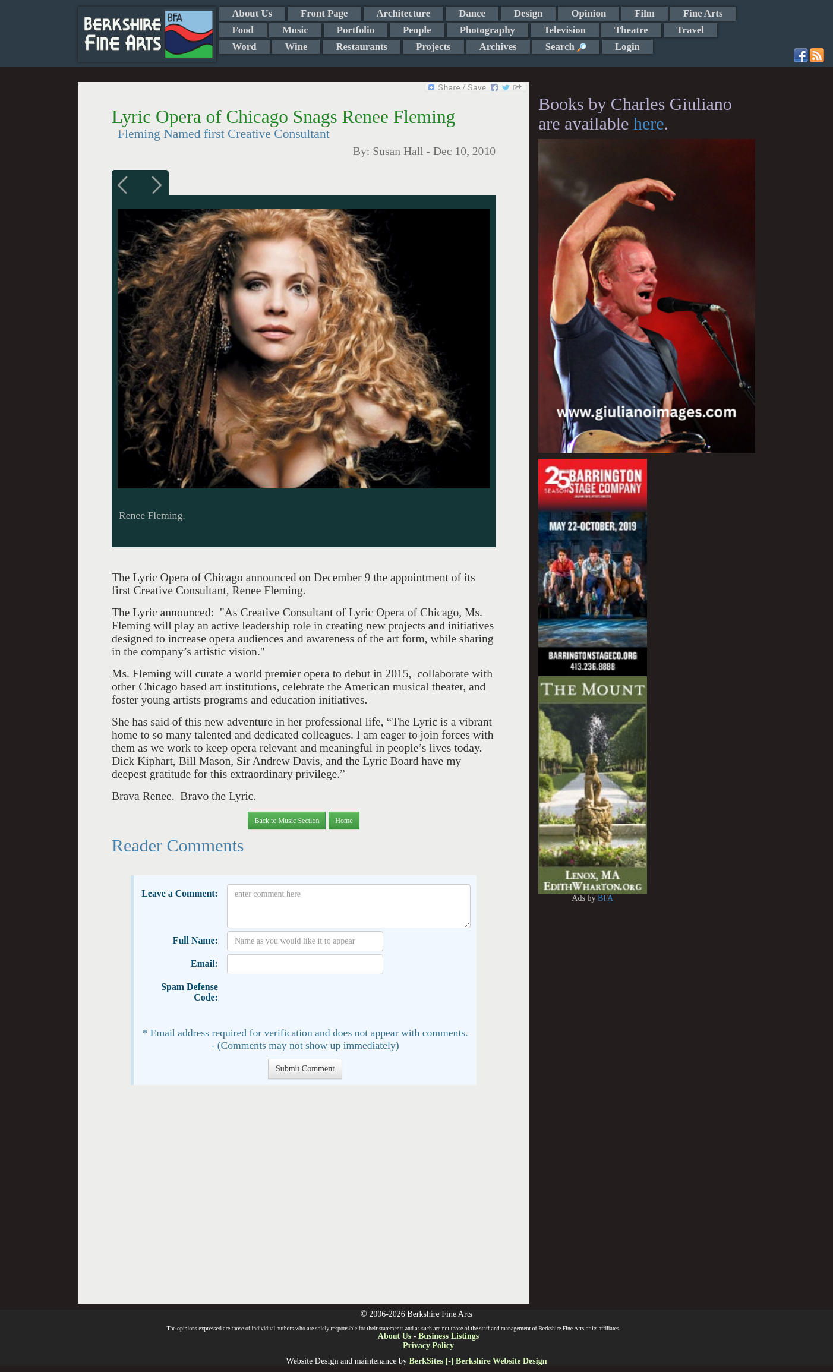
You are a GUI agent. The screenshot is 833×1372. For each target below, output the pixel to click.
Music (295, 30)
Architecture (404, 13)
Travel (690, 30)
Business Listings (448, 1336)
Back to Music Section (286, 820)
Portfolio (355, 30)
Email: (204, 963)
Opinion (588, 13)
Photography (487, 30)
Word (244, 46)
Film (645, 13)
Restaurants (361, 46)
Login (627, 46)
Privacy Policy (428, 1345)
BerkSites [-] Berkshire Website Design (478, 1361)
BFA (605, 898)
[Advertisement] (303, 1200)
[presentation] (317, 1000)
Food (243, 30)
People (417, 30)
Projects (433, 46)
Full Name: (195, 940)
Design (528, 13)
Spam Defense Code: (189, 992)
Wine (296, 46)
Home (343, 820)
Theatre (631, 30)
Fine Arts (703, 13)
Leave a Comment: (179, 893)
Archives (498, 46)
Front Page (324, 13)
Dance (472, 13)
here (648, 123)
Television (565, 30)
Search (565, 46)
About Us (252, 13)
